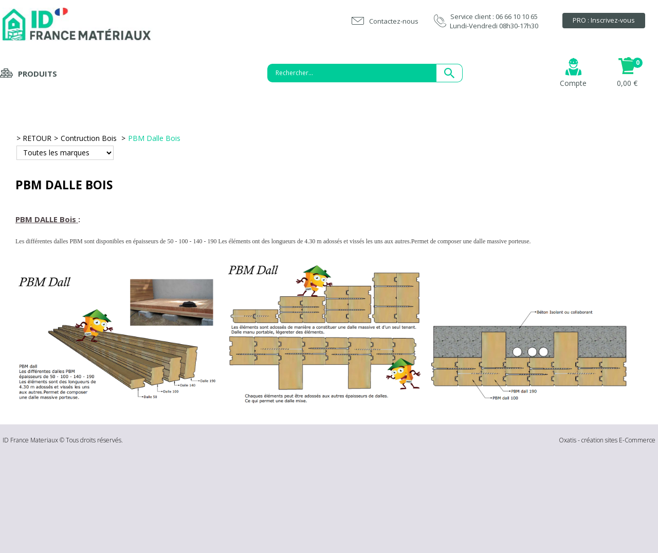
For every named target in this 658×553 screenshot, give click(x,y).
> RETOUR (33, 138)
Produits (37, 73)
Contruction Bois (90, 138)
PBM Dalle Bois (154, 138)
